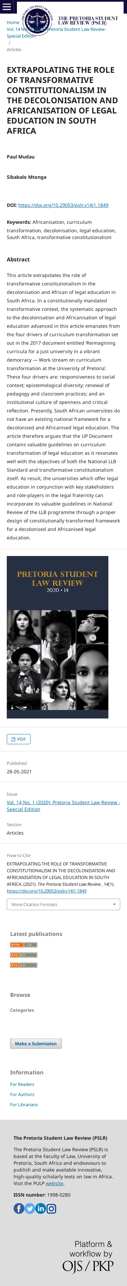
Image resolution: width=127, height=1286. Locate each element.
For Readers (22, 1084)
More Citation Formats (34, 904)
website (54, 1183)
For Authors (22, 1094)
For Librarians (24, 1104)
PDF (21, 739)
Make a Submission (36, 1044)
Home (13, 22)
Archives (35, 22)
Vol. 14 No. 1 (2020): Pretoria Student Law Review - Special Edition (57, 32)
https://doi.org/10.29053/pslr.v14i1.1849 (63, 205)
